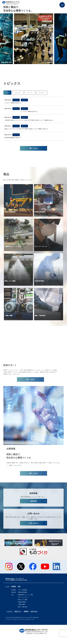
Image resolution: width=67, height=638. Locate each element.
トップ (7, 586)
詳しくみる (33, 148)
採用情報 (26, 611)
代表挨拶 (13, 592)
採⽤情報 (33, 503)
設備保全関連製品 (22, 592)
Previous (1, 34)
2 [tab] (31, 62)
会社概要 (13, 589)
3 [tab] (35, 62)
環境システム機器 (22, 599)
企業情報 (13, 586)
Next (65, 34)
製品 (19, 586)
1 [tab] (27, 62)
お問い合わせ (33, 525)
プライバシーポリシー (13, 619)
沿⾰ (12, 594)
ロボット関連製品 (22, 589)
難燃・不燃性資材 (22, 606)
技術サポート (18, 611)
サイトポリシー (27, 619)
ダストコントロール (23, 597)
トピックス (9, 611)
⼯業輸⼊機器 (21, 604)
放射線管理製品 (22, 602)
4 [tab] (40, 62)
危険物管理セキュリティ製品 (25, 594)
